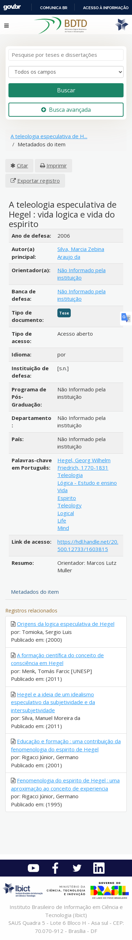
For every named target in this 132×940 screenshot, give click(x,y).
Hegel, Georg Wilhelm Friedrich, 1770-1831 (84, 464)
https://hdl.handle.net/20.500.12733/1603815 (87, 545)
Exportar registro (38, 180)
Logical (65, 513)
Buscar (66, 90)
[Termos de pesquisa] (66, 55)
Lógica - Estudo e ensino (87, 482)
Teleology (69, 505)
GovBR (12, 7)
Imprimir (56, 165)
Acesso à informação (105, 8)
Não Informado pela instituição (81, 274)
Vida (62, 490)
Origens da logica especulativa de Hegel (65, 623)
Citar (22, 165)
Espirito (66, 497)
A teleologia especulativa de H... (49, 136)
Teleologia (70, 474)
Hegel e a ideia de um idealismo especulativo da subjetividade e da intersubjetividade (53, 702)
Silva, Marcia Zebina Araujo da (80, 252)
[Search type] (66, 72)
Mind (63, 527)
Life (61, 520)
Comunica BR (53, 8)
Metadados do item (35, 591)
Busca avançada (66, 110)
